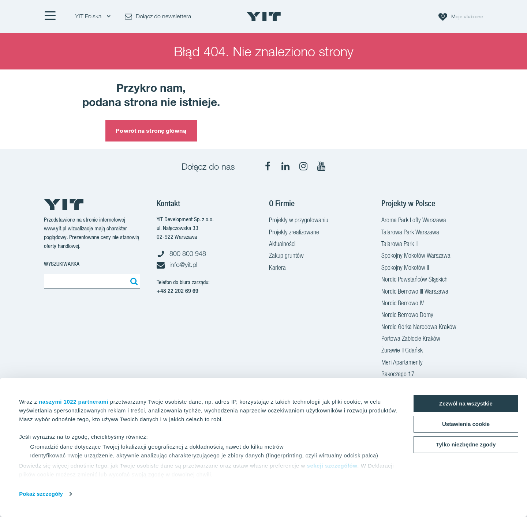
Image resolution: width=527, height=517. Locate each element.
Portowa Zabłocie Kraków (410, 339)
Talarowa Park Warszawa (410, 233)
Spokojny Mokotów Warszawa (416, 256)
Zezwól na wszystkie (466, 403)
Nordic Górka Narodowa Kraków (418, 327)
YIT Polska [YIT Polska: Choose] (92, 16)
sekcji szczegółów (332, 466)
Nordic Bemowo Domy (407, 315)
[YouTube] (321, 166)
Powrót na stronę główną (151, 130)
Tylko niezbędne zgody (466, 444)
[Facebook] (267, 166)
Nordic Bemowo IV (402, 304)
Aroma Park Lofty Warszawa (413, 221)
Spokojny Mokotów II (405, 268)
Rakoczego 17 (398, 374)
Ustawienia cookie (466, 424)
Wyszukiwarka (61, 263)
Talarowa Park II (399, 244)
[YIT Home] (263, 16)
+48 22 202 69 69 (177, 290)
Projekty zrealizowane (294, 233)
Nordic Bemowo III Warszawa (414, 292)
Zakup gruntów (286, 256)
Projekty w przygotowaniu (298, 221)
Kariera (277, 268)
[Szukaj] (133, 281)
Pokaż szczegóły (41, 494)
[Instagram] (303, 166)
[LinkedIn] (285, 166)
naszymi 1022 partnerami (73, 402)
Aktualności (282, 244)
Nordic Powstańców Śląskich (414, 280)
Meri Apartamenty (402, 363)
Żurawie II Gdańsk (402, 351)
